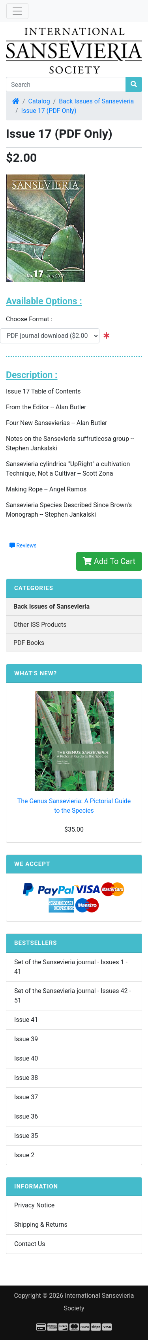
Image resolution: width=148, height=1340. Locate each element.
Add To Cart (109, 561)
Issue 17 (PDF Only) (49, 110)
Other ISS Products (39, 624)
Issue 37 (26, 1097)
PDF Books (28, 643)
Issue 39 (26, 1039)
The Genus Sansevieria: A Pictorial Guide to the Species (74, 805)
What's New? (35, 673)
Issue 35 (26, 1135)
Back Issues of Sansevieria (96, 101)
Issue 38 (26, 1077)
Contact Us (29, 1244)
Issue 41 (26, 1019)
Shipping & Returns (40, 1224)
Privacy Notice (34, 1205)
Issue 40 (26, 1058)
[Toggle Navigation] (17, 11)
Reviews (23, 545)
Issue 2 (24, 1155)
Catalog (39, 101)
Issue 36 (26, 1116)
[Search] (66, 84)
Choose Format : (31, 319)
